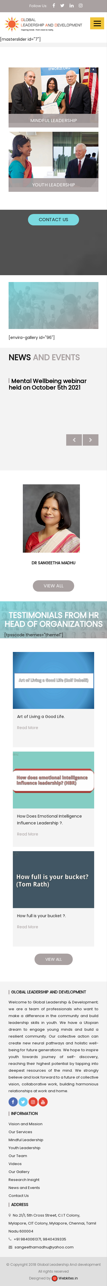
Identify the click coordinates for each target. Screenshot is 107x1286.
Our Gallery (19, 1171)
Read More (27, 728)
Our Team (18, 1156)
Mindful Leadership (26, 1140)
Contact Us (53, 219)
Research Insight (24, 1179)
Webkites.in (65, 1278)
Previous (74, 440)
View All (53, 586)
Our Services (20, 1132)
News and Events (24, 1187)
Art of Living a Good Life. (41, 716)
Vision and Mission (26, 1124)
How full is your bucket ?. (41, 916)
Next (90, 440)
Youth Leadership (25, 1148)
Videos (15, 1163)
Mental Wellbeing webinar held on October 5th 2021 (47, 384)
